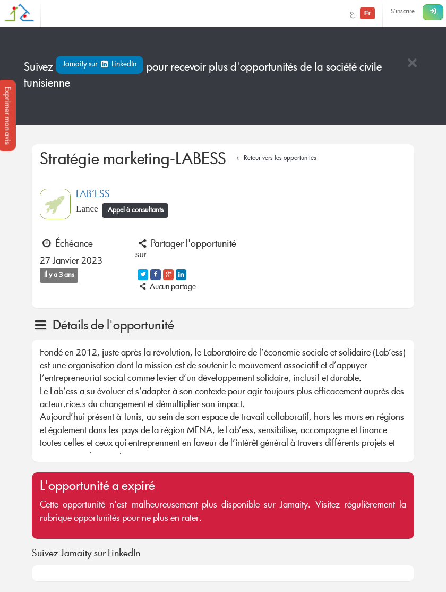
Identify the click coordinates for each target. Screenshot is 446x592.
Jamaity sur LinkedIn (99, 64)
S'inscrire (403, 12)
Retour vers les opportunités (274, 158)
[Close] (412, 64)
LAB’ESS (93, 195)
